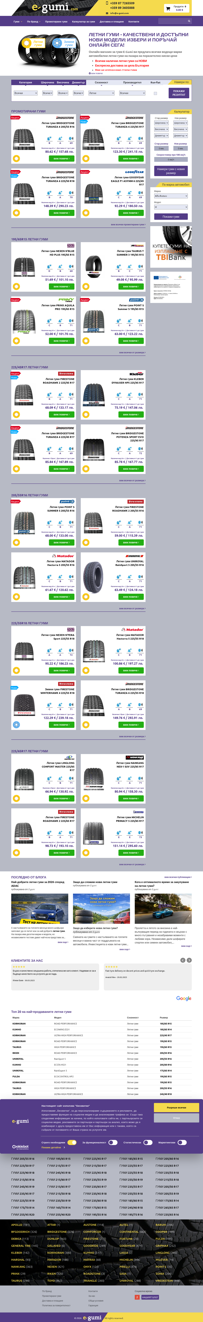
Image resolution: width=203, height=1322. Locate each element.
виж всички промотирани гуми (128, 224)
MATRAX (89, 1259)
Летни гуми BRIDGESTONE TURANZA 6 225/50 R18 (58, 179)
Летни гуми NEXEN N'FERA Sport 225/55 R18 (57, 636)
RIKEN (16, 1052)
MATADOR (54, 1259)
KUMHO (17, 1029)
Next (189, 960)
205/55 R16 (166, 1052)
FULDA (16, 1076)
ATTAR (51, 1224)
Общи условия (96, 1300)
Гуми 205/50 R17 (167, 1186)
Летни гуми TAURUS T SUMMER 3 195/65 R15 (130, 252)
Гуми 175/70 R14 (22, 1207)
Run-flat (155, 82)
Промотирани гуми (56, 21)
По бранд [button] (33, 21)
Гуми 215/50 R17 (95, 1165)
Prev (182, 960)
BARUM (161, 1224)
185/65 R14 (166, 1029)
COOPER (161, 1231)
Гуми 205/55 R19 (167, 1193)
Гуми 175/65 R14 (167, 1200)
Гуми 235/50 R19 (58, 1200)
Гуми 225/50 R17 (22, 1165)
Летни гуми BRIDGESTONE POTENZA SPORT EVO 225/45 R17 (127, 437)
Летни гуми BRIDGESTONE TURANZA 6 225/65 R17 (127, 124)
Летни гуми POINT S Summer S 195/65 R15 (131, 307)
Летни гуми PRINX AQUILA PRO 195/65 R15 (57, 307)
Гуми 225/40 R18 (22, 1172)
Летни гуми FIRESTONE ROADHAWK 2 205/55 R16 (128, 508)
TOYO (51, 1280)
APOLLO (16, 1224)
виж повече (96, 73)
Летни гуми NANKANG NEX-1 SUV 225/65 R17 (130, 764)
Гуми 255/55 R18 (131, 1193)
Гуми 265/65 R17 (167, 1207)
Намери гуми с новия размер (171, 171)
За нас (92, 1295)
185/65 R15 (166, 1023)
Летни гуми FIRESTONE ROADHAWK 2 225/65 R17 (58, 818)
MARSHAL (18, 1259)
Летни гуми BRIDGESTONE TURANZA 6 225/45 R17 (58, 435)
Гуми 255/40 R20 (58, 1214)
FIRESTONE (19, 1105)
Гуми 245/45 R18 (58, 1172)
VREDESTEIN (164, 1280)
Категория (25, 82)
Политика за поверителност (56, 1305)
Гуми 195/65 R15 (58, 1158)
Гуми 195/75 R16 (131, 1214)
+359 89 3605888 (122, 8)
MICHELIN (126, 1259)
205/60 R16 (166, 1064)
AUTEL (124, 1224)
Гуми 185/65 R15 (131, 1158)
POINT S (161, 1266)
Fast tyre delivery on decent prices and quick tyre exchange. (147, 971)
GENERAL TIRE (21, 1245)
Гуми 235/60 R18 (95, 1200)
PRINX (15, 1273)
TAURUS (17, 1047)
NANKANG (18, 1266)
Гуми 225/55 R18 (131, 1172)
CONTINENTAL (129, 1231)
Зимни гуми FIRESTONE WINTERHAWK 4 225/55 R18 (57, 691)
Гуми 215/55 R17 (58, 1165)
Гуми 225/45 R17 (95, 1158)
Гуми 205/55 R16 (22, 1158)
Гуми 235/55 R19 (95, 1179)
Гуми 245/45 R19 (22, 1186)
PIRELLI (125, 1266)
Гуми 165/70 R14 (58, 1207)
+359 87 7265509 (122, 3)
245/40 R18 (166, 1094)
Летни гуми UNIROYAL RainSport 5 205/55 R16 (129, 563)
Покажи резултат (179, 92)
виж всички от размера (132, 352)
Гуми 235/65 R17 (95, 1186)
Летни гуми (34, 43)
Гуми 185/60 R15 (131, 1200)
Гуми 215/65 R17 (58, 1186)
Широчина (47, 82)
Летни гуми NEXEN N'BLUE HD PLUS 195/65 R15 (57, 252)
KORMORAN (19, 1023)
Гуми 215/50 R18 (58, 1193)
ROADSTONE (92, 1273)
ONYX (87, 1266)
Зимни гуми (65, 43)
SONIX (16, 1129)
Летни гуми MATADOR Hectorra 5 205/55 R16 (60, 563)
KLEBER (16, 1252)
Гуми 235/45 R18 (95, 1193)
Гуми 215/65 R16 (22, 1179)
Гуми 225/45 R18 (95, 1172)
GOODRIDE (90, 1245)
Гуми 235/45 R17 (22, 1193)
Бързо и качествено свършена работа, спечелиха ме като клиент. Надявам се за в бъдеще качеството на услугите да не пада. (55, 973)
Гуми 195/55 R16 (95, 1214)
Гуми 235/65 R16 (167, 1214)
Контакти (134, 21)
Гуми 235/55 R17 (131, 1186)
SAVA (123, 1273)
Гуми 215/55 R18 (167, 1179)
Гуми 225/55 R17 (131, 1165)
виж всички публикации (178, 877)
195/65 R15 (166, 1041)
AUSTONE (90, 1224)
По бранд (47, 1291)
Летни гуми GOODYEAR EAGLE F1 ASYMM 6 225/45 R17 (127, 181)
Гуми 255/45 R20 (22, 1214)
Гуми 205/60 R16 (167, 1158)
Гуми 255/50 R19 (131, 1179)
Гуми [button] (18, 21)
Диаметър (78, 82)
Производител (132, 82)
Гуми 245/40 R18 (131, 1207)
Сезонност (101, 82)
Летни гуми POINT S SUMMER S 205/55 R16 (60, 508)
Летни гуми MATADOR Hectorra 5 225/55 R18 (130, 636)
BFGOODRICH (20, 1231)
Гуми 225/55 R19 (22, 1200)
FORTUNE (126, 1238)
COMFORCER (92, 1231)
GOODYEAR (127, 1245)
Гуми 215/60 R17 (58, 1179)
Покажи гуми (171, 216)
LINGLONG (163, 1252)
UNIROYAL (18, 1058)
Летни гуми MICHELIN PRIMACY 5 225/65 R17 (130, 818)
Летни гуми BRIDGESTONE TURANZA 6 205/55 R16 (58, 124)
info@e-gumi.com (119, 13)
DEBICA (16, 1135)
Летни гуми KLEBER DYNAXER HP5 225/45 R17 (128, 380)
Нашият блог (150, 1297)
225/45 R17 (166, 1035)
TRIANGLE (90, 1280)
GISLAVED (54, 1245)
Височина (63, 82)
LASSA (124, 1252)
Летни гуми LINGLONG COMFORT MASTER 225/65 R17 (58, 766)
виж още (63, 942)
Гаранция (93, 1305)
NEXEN (52, 1266)
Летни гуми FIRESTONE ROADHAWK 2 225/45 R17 (58, 380)
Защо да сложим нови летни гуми (95, 882)
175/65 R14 (166, 1070)
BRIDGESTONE (20, 1099)
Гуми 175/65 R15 (95, 1207)
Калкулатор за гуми (83, 21)
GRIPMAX (162, 1245)
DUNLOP (53, 1238)
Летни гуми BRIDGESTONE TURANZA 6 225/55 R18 (127, 691)
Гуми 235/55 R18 (167, 1172)
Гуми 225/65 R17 (167, 1165)
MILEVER (162, 1259)
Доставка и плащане (112, 21)
